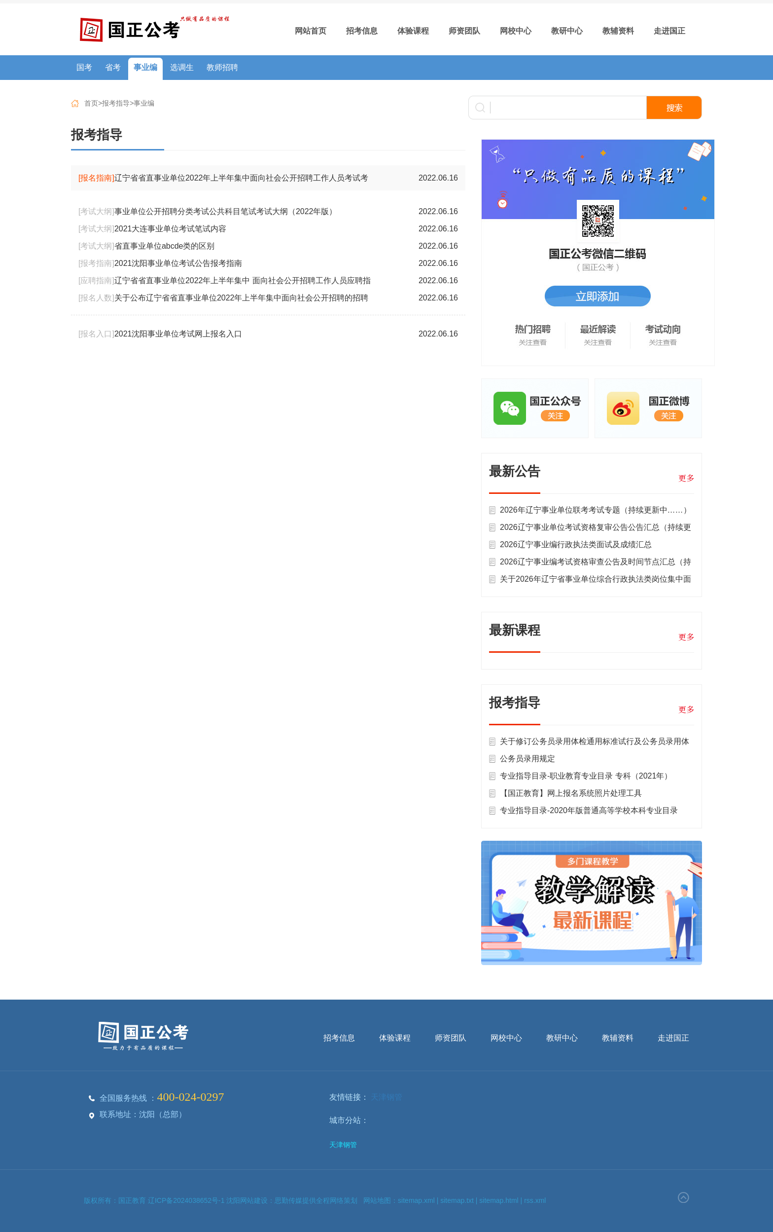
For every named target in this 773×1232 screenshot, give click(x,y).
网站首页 (310, 31)
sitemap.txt (457, 1200)
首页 (91, 103)
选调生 (182, 67)
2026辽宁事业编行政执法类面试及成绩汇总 (576, 544)
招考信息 (362, 31)
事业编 (145, 67)
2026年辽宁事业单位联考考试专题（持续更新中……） (595, 510)
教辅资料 (618, 31)
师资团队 (464, 31)
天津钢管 (386, 1097)
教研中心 (567, 31)
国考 (84, 67)
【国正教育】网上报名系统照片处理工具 (571, 793)
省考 (113, 67)
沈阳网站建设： (250, 1200)
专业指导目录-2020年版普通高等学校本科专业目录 (589, 810)
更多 (686, 478)
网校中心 (515, 31)
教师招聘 (222, 67)
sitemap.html (498, 1200)
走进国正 (669, 31)
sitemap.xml (416, 1200)
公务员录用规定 (527, 758)
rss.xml (535, 1200)
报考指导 (116, 103)
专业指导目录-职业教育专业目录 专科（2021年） (586, 776)
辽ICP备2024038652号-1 (187, 1200)
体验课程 (413, 31)
